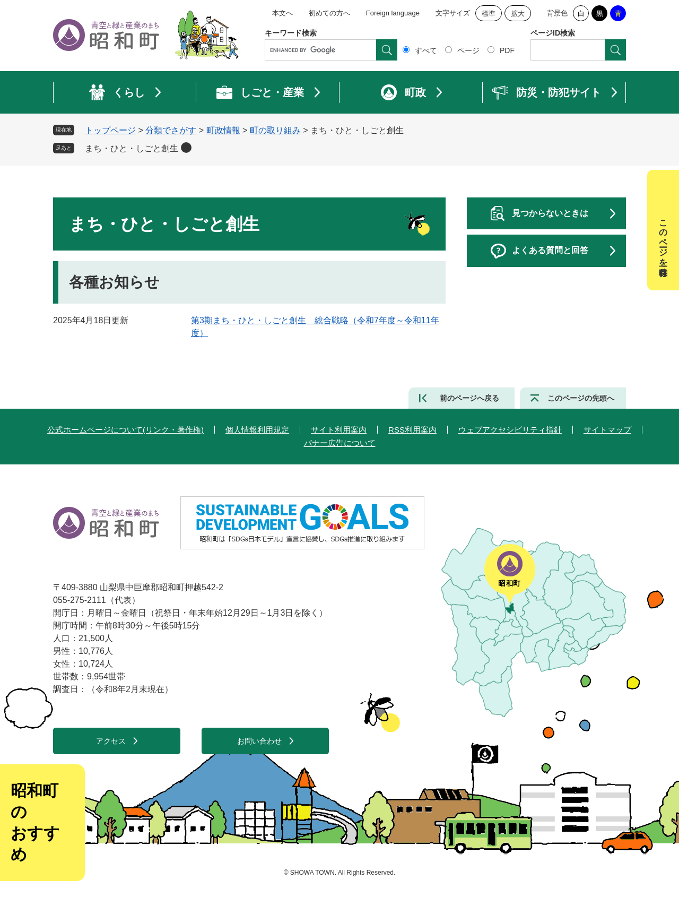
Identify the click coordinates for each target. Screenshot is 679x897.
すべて (426, 50)
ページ (468, 50)
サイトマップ (607, 429)
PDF (507, 50)
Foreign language (393, 13)
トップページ (110, 130)
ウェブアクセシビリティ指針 (510, 429)
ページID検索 (552, 33)
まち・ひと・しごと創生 (131, 148)
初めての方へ (329, 13)
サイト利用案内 (339, 429)
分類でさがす (170, 130)
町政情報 (223, 130)
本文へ (282, 13)
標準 (488, 14)
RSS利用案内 (412, 429)
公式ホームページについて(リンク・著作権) (125, 429)
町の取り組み (275, 130)
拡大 (518, 14)
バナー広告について (340, 442)
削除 (186, 147)
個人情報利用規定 (257, 429)
